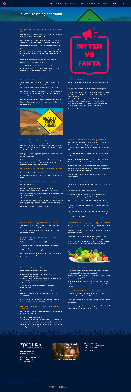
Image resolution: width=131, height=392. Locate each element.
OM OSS (123, 3)
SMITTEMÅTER (105, 3)
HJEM (50, 3)
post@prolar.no (34, 360)
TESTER (115, 3)
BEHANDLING (57, 3)
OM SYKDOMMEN (69, 3)
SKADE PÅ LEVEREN (92, 3)
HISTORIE (80, 3)
